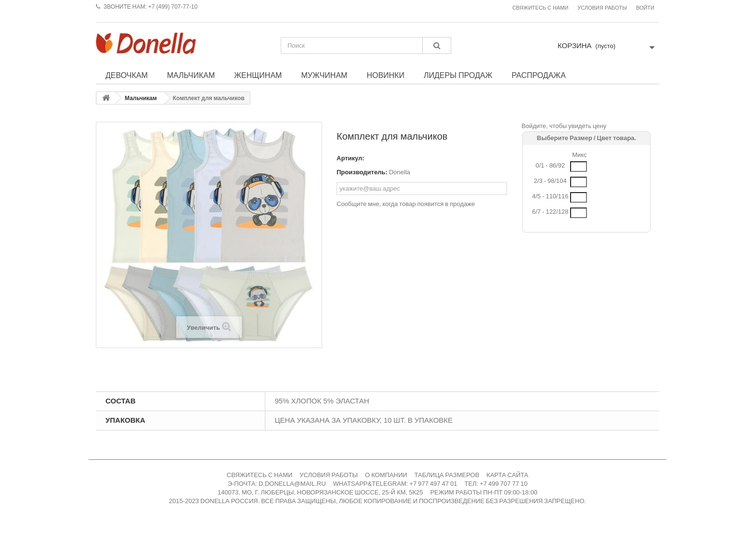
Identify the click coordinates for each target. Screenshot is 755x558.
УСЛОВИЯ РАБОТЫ (328, 475)
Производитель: (362, 172)
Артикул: (350, 158)
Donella (399, 172)
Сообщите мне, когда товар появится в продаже (406, 204)
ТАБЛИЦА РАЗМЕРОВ (447, 475)
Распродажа (538, 75)
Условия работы (602, 8)
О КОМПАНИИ (386, 475)
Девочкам (126, 75)
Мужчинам (324, 75)
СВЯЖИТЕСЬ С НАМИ (260, 475)
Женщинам (258, 75)
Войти (645, 8)
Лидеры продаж (458, 75)
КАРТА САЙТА (507, 475)
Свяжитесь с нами (540, 8)
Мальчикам (191, 75)
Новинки (385, 75)
